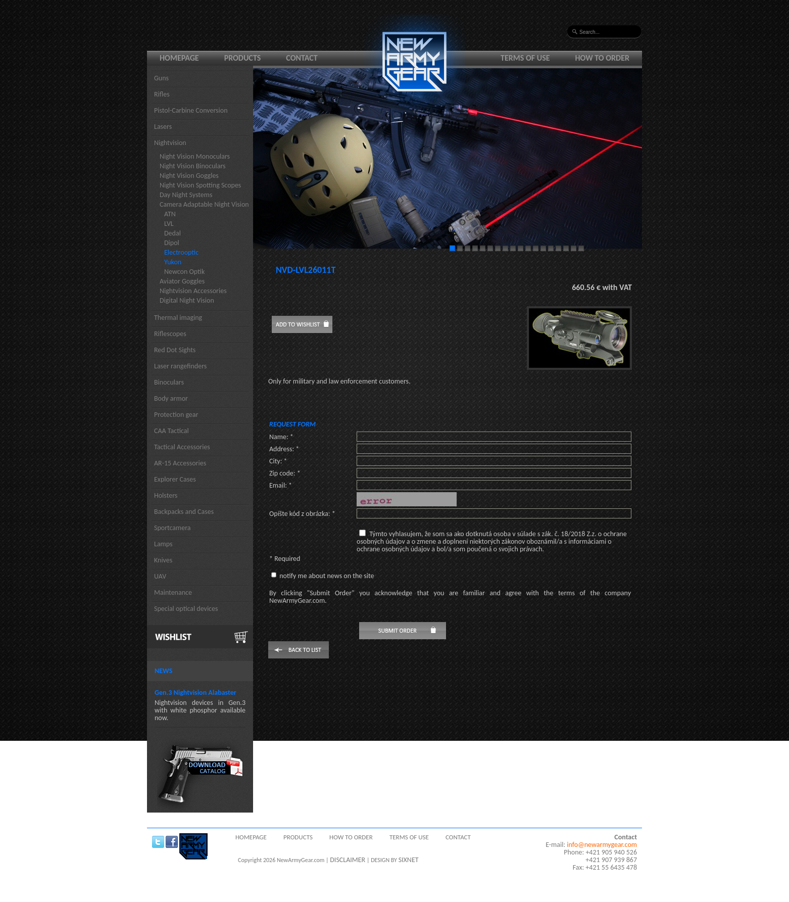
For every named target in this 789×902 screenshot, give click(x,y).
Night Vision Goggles (189, 175)
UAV (160, 576)
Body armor (171, 398)
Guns (161, 78)
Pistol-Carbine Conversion (191, 110)
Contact (301, 58)
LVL (169, 223)
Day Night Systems (186, 195)
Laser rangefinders (180, 366)
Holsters (165, 495)
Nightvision (170, 143)
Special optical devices (186, 608)
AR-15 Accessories (180, 463)
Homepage (179, 58)
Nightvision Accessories (193, 291)
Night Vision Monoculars (195, 156)
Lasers (163, 126)
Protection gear (176, 414)
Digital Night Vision (187, 300)
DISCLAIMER (347, 860)
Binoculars (169, 382)
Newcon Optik (184, 271)
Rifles (162, 94)
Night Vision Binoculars (193, 166)
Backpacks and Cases (184, 511)
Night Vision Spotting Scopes (200, 185)
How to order (602, 58)
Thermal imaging (178, 317)
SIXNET (409, 860)
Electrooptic (181, 252)
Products (242, 58)
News (163, 671)
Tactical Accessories (182, 447)
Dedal (172, 233)
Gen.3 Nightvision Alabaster (195, 692)
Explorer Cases (175, 479)
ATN (170, 214)
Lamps (163, 544)
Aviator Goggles (182, 281)
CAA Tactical (171, 431)
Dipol (171, 243)
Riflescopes (170, 334)
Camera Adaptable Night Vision (204, 204)
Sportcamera (172, 528)
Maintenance (173, 592)
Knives (163, 560)
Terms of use (525, 58)
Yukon (172, 262)
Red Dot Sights (174, 350)
